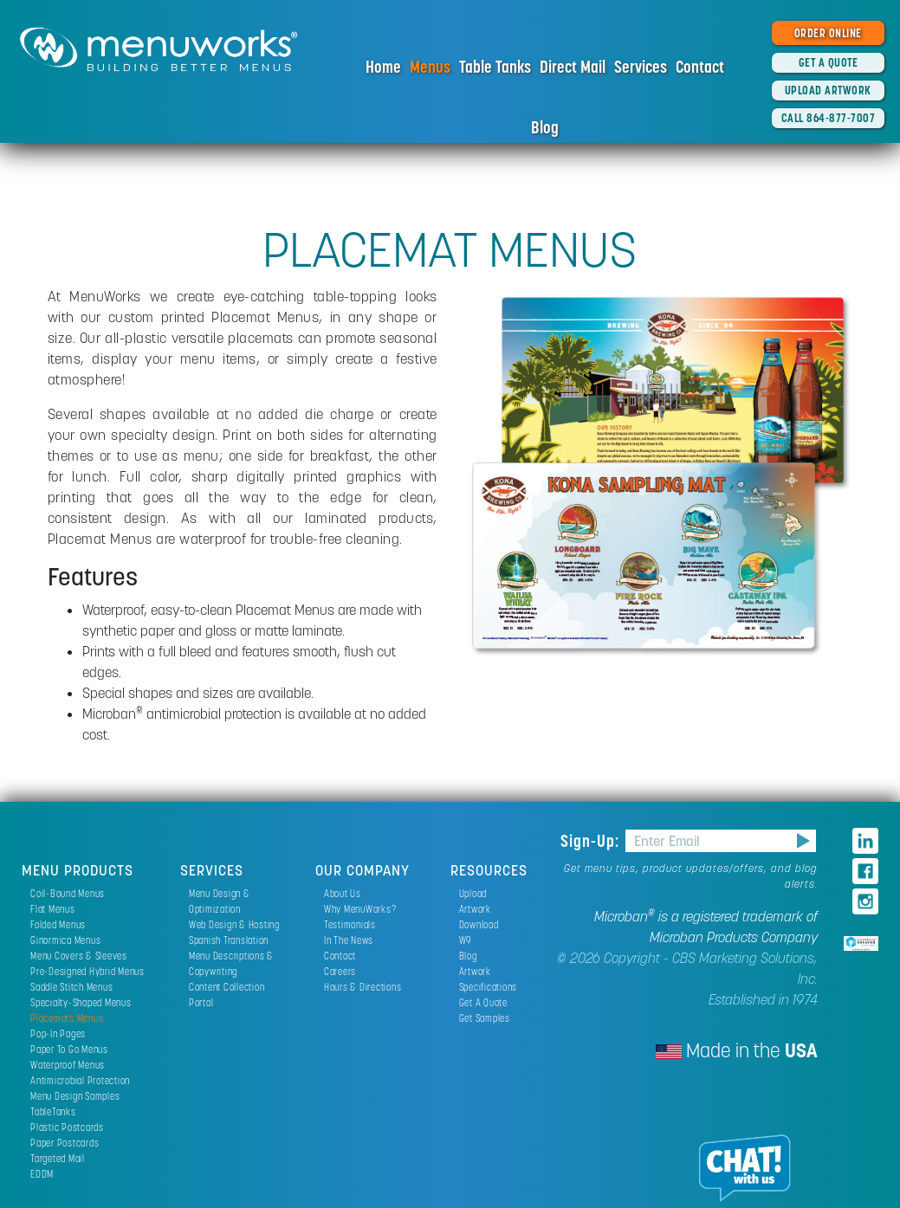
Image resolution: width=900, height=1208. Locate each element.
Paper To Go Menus (69, 1049)
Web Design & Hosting (234, 924)
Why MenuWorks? (360, 908)
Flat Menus (52, 908)
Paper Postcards (64, 1142)
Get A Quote (483, 1002)
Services (640, 66)
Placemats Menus (66, 1017)
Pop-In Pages (58, 1033)
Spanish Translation (229, 939)
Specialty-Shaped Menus (81, 1002)
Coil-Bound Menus (67, 893)
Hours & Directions (363, 986)
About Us (342, 893)
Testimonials (350, 924)
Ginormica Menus (65, 939)
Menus (430, 66)
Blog (545, 127)
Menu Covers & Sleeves (78, 955)
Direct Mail (572, 66)
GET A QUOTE (828, 62)
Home (383, 66)
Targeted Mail (57, 1158)
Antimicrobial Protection (80, 1080)
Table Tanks (495, 66)
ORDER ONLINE (828, 33)
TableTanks (53, 1111)
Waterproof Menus (67, 1064)
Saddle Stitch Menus (71, 986)
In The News (348, 939)
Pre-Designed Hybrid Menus (87, 971)
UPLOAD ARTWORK (828, 90)
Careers (340, 971)
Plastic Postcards (67, 1127)
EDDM (42, 1173)
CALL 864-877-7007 (828, 118)
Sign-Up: (592, 841)
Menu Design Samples (75, 1095)
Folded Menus (58, 924)
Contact (700, 66)
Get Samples (484, 1017)
